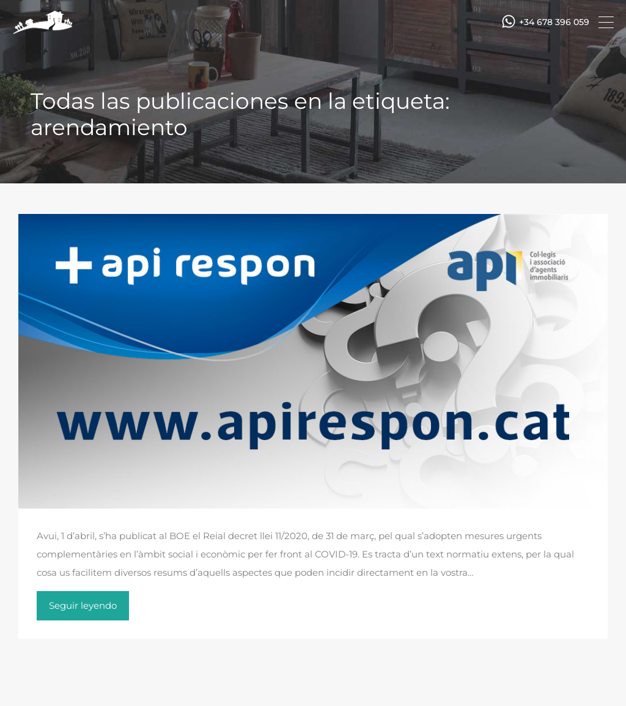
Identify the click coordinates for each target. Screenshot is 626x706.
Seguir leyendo (83, 605)
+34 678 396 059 (554, 22)
